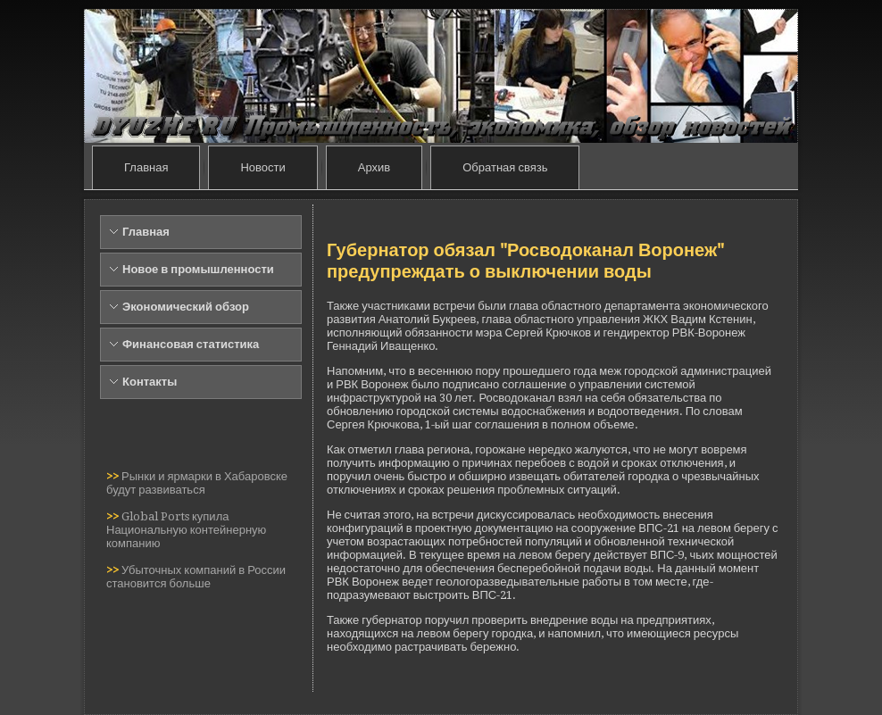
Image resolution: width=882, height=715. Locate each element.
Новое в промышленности (198, 269)
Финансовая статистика (190, 344)
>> (113, 476)
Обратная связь (504, 167)
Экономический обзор (185, 306)
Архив (374, 167)
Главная (146, 167)
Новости (262, 167)
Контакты (149, 381)
